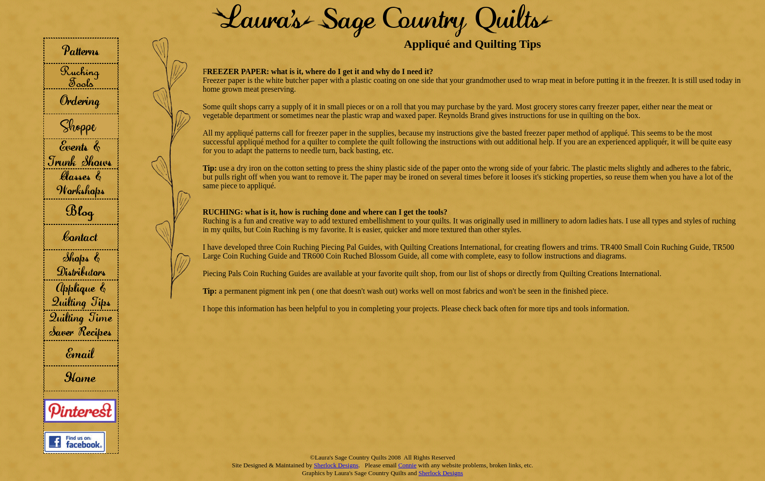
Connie (407, 465)
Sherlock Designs (336, 465)
